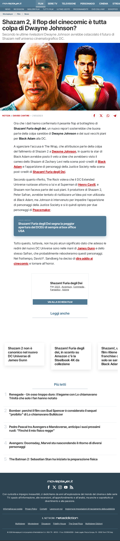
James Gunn (86, 249)
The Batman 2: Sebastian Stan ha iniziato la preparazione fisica (53, 460)
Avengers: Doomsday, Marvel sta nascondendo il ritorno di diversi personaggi (55, 445)
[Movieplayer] (60, 482)
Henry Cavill (87, 184)
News (7, 9)
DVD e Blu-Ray (98, 9)
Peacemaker (41, 210)
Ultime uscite (63, 9)
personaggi (87, 3)
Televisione (69, 3)
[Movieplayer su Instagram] (60, 488)
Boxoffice (113, 9)
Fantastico (55, 290)
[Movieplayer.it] (12, 3)
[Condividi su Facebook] (94, 116)
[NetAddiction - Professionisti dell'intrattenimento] (67, 519)
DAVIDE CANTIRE (21, 116)
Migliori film (33, 9)
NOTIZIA (6, 116)
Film (40, 3)
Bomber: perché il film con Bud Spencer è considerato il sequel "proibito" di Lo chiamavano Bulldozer (53, 413)
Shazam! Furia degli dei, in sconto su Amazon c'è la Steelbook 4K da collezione (69, 357)
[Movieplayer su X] (54, 488)
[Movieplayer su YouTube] (66, 488)
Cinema (103, 3)
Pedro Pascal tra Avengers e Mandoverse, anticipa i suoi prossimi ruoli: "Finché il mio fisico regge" (54, 429)
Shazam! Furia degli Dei (49, 172)
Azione (65, 290)
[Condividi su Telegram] (115, 116)
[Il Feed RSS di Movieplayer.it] (71, 488)
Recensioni (19, 9)
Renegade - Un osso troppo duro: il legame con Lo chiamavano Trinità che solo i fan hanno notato (53, 397)
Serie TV (52, 3)
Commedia (78, 287)
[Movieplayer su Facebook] (48, 488)
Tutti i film (48, 9)
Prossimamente (80, 9)
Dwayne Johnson (64, 151)
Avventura (67, 287)
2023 (57, 287)
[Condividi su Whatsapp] (108, 116)
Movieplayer (8, 14)
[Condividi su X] (101, 116)
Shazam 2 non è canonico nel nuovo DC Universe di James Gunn (23, 355)
